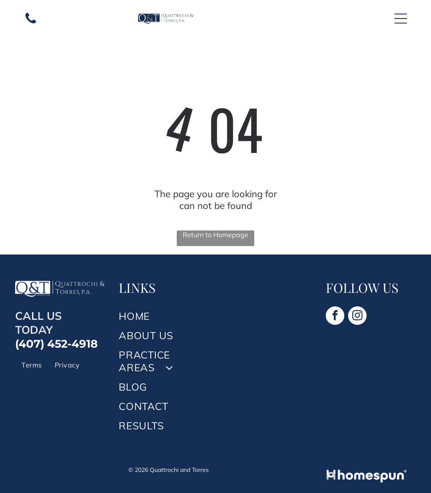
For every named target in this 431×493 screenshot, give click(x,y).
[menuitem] (31, 365)
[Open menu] (400, 18)
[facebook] (335, 316)
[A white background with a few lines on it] (30, 23)
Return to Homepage (215, 234)
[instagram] (357, 316)
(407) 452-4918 (56, 344)
